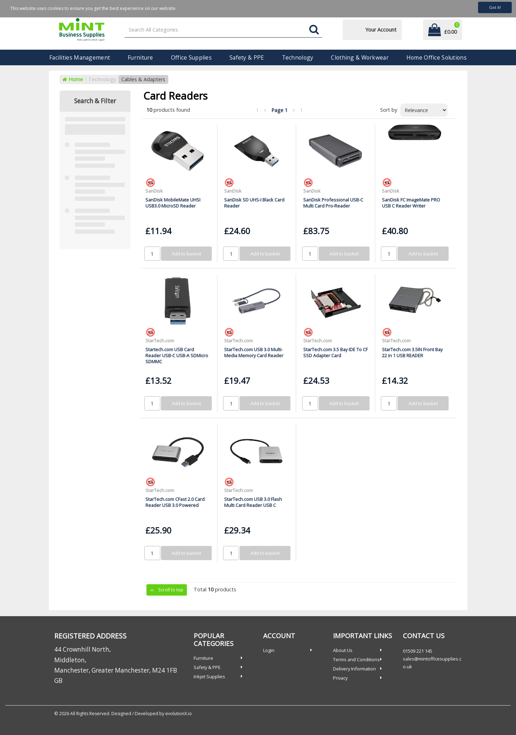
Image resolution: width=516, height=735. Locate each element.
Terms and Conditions (356, 659)
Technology (298, 57)
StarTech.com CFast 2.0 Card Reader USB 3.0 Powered (175, 502)
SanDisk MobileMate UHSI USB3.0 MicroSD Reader (172, 203)
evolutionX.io (178, 714)
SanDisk (154, 191)
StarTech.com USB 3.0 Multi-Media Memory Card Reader (253, 352)
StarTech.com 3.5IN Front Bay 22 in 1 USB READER (412, 352)
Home (72, 79)
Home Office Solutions (436, 57)
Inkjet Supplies (209, 676)
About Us (343, 650)
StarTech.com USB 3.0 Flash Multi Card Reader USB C (253, 502)
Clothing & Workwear (359, 57)
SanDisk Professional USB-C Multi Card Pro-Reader (333, 203)
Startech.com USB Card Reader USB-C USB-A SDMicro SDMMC (176, 355)
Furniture (140, 57)
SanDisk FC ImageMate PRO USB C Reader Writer (411, 203)
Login (268, 650)
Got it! (495, 7)
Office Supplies (191, 57)
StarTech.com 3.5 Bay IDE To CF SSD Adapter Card (335, 352)
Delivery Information (354, 668)
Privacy (340, 678)
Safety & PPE (246, 57)
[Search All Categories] (223, 30)
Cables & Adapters (143, 79)
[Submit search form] (314, 30)
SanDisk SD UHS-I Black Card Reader (254, 203)
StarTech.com (159, 340)
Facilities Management (79, 57)
